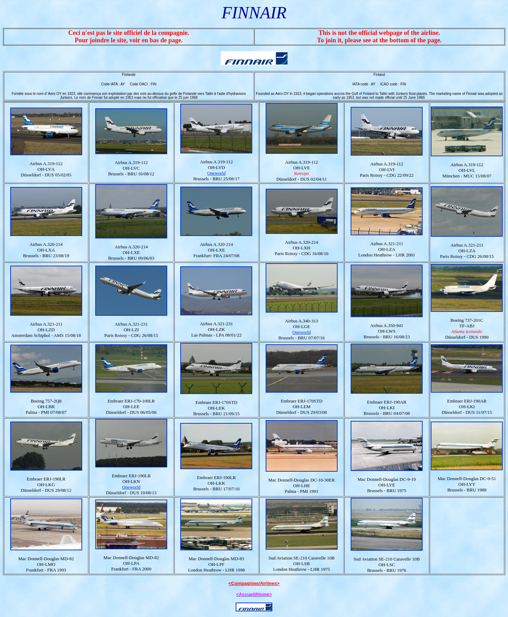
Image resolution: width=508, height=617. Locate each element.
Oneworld (216, 173)
